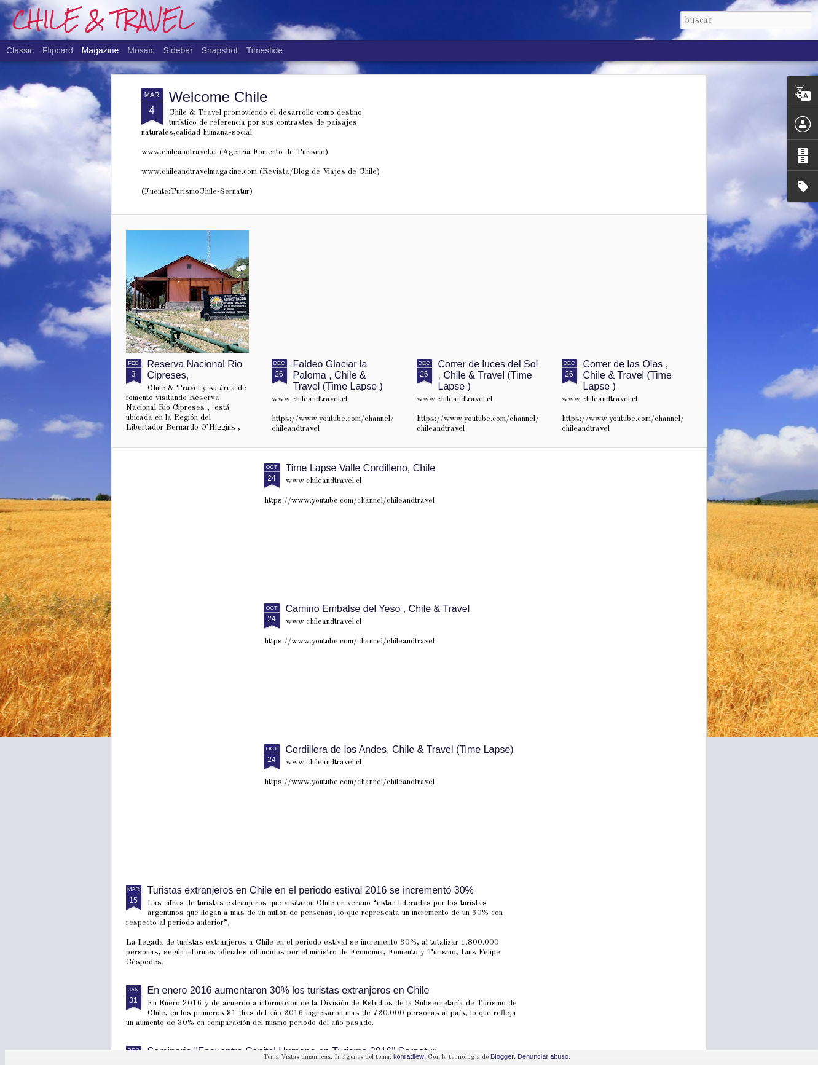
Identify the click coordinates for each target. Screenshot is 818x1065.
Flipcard (57, 50)
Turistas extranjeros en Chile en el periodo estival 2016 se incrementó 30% (310, 890)
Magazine (100, 50)
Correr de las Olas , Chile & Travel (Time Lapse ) (627, 375)
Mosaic (140, 50)
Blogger (502, 1056)
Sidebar (178, 50)
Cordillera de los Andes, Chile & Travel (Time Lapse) (400, 749)
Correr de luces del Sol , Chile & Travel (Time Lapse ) (488, 375)
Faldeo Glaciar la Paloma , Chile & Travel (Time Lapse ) (338, 375)
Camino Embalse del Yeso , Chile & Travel (378, 608)
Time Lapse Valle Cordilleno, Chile (361, 468)
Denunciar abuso (542, 1056)
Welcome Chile (218, 96)
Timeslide (264, 50)
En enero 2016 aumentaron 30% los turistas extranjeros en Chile (288, 990)
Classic (20, 50)
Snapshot (220, 50)
